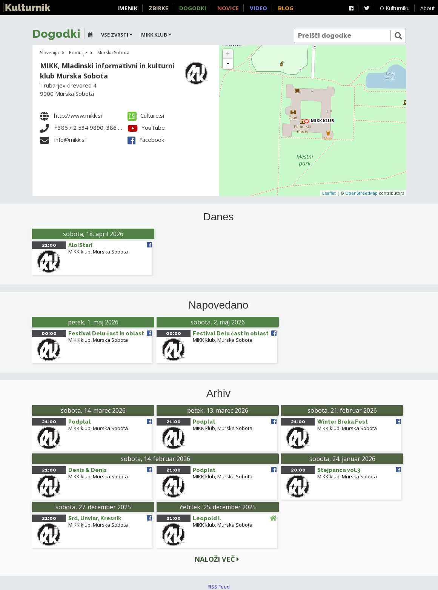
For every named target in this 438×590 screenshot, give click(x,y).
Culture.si (146, 115)
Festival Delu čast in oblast (106, 333)
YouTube (146, 127)
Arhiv (218, 393)
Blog (286, 8)
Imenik (127, 8)
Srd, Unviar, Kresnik (94, 518)
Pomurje (78, 52)
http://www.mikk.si (78, 115)
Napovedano (219, 305)
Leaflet (329, 193)
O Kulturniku (395, 8)
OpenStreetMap (361, 193)
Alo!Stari (80, 245)
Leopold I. (207, 518)
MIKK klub (322, 120)
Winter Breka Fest (342, 422)
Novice (228, 8)
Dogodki (192, 8)
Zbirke (158, 8)
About (427, 8)
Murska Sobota (113, 52)
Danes (218, 217)
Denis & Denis (87, 470)
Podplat (79, 422)
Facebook (146, 139)
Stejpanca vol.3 (338, 470)
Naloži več (216, 559)
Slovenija (49, 52)
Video (258, 8)
